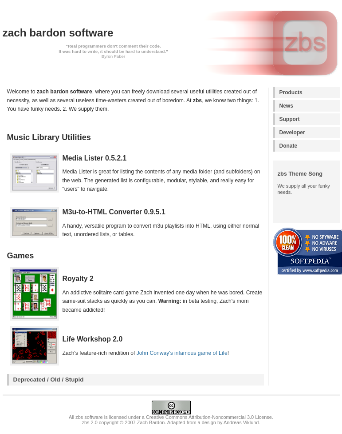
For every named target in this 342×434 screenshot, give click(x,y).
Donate (288, 146)
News (286, 106)
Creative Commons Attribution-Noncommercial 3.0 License (209, 417)
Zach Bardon (151, 422)
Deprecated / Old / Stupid (48, 379)
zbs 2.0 (90, 422)
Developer (292, 132)
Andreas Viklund (241, 422)
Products (291, 92)
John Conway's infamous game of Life (182, 353)
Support (289, 119)
